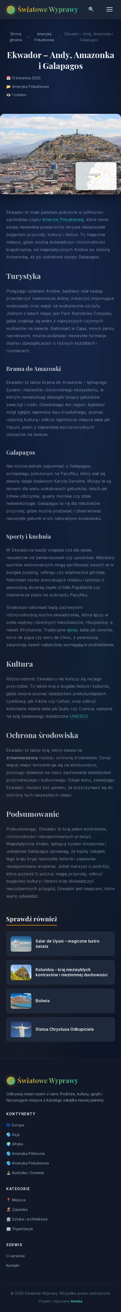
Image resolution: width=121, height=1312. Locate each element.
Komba (76, 1301)
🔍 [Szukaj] (91, 9)
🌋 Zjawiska (17, 1209)
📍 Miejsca (15, 1200)
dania (72, 634)
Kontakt (12, 1265)
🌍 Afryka (14, 1144)
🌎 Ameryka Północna (25, 1153)
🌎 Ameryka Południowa (27, 1163)
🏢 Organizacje (19, 1228)
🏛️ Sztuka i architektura (27, 1219)
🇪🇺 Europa (15, 1125)
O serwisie (15, 1256)
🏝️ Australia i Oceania (25, 1172)
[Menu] (109, 9)
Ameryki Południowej (63, 224)
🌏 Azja (12, 1134)
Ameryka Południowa (44, 37)
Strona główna (16, 37)
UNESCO (79, 721)
